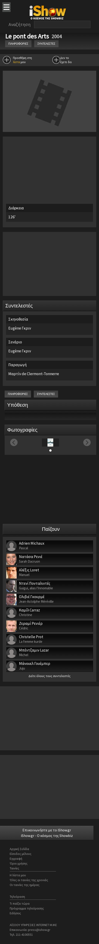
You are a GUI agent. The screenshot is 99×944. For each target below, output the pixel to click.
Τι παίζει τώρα (20, 903)
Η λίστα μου (18, 875)
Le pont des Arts (27, 36)
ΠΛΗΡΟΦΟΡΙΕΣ (18, 44)
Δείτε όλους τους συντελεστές (49, 676)
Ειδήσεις (15, 913)
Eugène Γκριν (19, 328)
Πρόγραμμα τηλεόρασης (27, 908)
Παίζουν (51, 529)
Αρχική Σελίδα (19, 849)
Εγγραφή (16, 858)
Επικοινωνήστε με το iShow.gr (46, 830)
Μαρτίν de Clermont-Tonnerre (33, 373)
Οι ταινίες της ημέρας (25, 885)
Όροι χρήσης (19, 863)
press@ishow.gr (39, 930)
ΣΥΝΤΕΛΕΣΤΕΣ (46, 44)
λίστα (16, 62)
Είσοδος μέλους (20, 854)
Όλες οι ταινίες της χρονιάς (29, 880)
